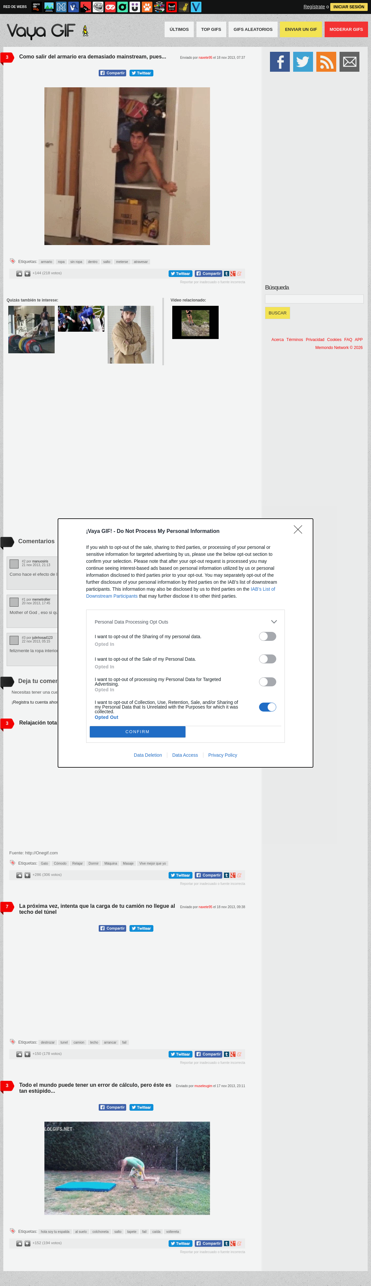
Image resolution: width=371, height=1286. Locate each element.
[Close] (300, 531)
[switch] (267, 636)
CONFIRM (137, 731)
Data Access (185, 755)
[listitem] (185, 621)
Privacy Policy (222, 755)
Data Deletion (148, 755)
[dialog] (185, 643)
